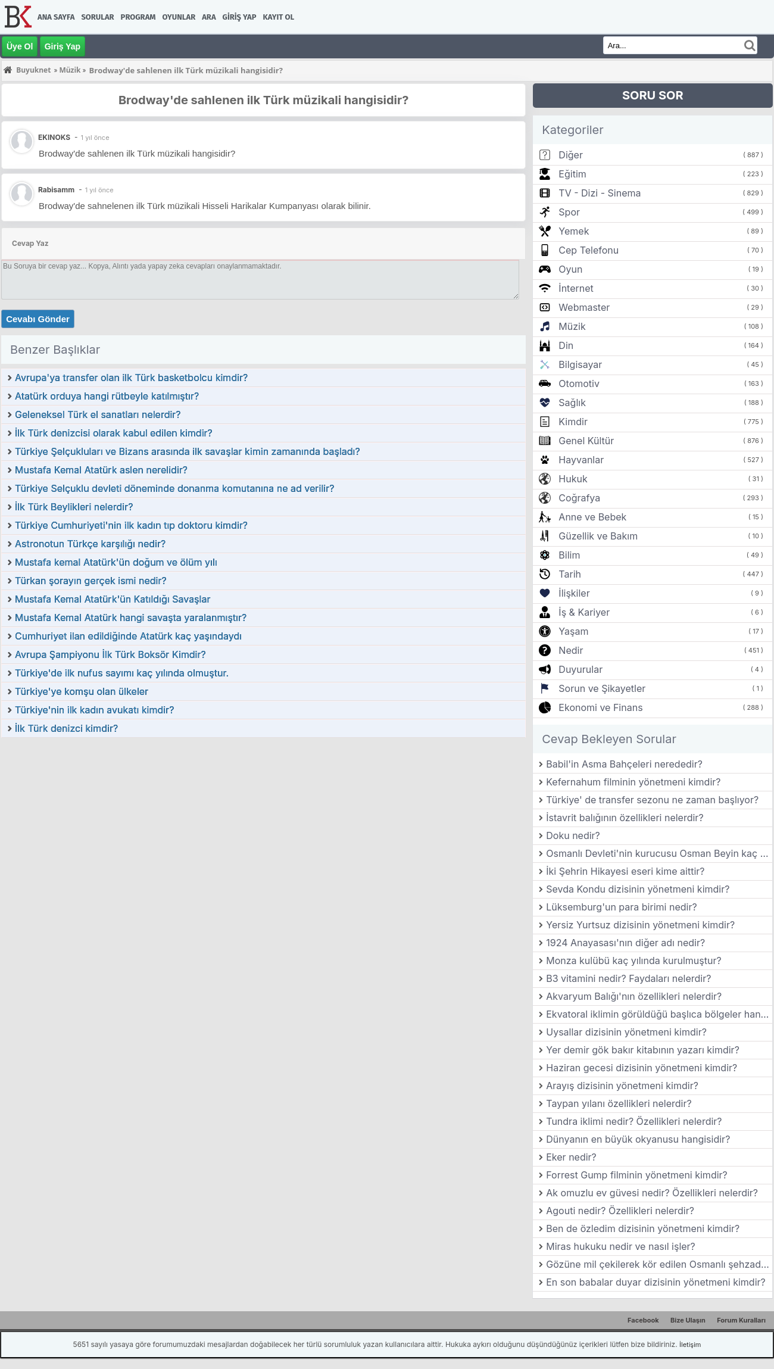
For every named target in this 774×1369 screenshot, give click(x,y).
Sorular (97, 17)
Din (565, 345)
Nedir (570, 650)
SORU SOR (653, 95)
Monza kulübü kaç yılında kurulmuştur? (633, 960)
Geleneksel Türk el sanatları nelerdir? (98, 414)
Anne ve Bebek (592, 517)
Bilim (569, 555)
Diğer (570, 155)
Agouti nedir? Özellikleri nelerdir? (620, 1211)
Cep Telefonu (588, 250)
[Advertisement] (263, 827)
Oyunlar (179, 17)
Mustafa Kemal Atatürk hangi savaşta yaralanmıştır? (130, 617)
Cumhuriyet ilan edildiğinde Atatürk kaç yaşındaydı (128, 636)
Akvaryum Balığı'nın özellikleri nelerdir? (634, 996)
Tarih (569, 574)
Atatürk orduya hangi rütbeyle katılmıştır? (107, 396)
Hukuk (572, 479)
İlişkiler (573, 593)
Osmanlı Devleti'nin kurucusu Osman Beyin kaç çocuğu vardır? (659, 853)
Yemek (573, 231)
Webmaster (584, 307)
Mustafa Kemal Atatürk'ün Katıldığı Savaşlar (112, 599)
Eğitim (572, 174)
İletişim (690, 1344)
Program (138, 17)
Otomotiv (579, 383)
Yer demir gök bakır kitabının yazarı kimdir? (642, 1050)
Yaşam (573, 631)
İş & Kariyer (584, 612)
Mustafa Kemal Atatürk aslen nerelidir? (101, 470)
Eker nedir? (571, 1157)
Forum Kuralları (741, 1320)
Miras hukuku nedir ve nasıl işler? (620, 1246)
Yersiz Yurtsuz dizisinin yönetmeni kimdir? (640, 925)
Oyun (570, 269)
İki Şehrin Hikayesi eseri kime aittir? (625, 871)
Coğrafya (579, 498)
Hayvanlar (581, 460)
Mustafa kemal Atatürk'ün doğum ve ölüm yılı (116, 562)
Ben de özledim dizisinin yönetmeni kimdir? (642, 1228)
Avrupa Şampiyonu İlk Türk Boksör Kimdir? (110, 654)
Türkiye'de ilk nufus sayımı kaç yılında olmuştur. (122, 673)
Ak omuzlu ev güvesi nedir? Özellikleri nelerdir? (652, 1193)
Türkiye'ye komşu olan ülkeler (81, 691)
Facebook (643, 1320)
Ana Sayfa (56, 17)
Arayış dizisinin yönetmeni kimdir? (622, 1086)
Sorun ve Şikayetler (601, 688)
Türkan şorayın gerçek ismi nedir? (91, 581)
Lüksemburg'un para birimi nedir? (621, 907)
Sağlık (572, 402)
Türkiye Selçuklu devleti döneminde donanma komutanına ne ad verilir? (174, 488)
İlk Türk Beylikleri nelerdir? (74, 507)
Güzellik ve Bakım (598, 536)
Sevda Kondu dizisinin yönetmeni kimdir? (637, 889)
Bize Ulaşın (688, 1320)
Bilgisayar (580, 364)
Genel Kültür (586, 441)
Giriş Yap (240, 17)
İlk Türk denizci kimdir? (66, 728)
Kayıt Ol (278, 17)
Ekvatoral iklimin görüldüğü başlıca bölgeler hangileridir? (659, 1014)
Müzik (571, 326)
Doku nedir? (573, 835)
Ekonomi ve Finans (600, 707)
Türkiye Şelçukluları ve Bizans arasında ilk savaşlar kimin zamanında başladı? (187, 451)
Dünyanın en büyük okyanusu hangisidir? (638, 1139)
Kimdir (573, 422)
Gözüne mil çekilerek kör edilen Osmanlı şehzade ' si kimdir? (659, 1264)
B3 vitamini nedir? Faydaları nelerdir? (628, 978)
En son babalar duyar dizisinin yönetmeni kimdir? (656, 1282)
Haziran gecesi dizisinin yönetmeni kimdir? (641, 1068)
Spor (569, 212)
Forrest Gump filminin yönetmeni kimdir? (637, 1175)
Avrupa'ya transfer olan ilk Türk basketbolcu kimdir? (131, 377)
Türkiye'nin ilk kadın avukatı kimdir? (94, 710)
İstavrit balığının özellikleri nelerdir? (624, 818)
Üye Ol (20, 46)
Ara (209, 17)
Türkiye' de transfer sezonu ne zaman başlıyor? (652, 800)
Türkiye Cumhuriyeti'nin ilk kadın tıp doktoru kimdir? (131, 525)
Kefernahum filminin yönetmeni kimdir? (633, 782)
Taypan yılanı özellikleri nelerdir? (618, 1103)
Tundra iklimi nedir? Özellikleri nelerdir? (634, 1121)
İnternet (575, 288)
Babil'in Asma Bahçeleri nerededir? (624, 764)
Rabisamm (56, 189)
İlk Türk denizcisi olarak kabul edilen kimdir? (114, 433)
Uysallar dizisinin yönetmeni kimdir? (626, 1032)
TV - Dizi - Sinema (599, 193)
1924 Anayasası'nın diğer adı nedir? (625, 943)
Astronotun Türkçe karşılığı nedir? (90, 544)
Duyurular (580, 669)
